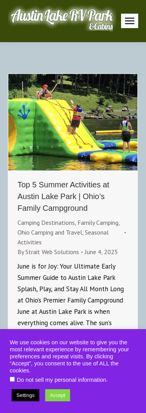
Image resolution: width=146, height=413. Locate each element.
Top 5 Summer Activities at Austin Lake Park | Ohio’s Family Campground (63, 196)
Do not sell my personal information (61, 380)
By (48, 252)
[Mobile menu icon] (129, 21)
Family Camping (97, 222)
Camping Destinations (46, 222)
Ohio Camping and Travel (50, 232)
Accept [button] (57, 395)
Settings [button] (25, 395)
